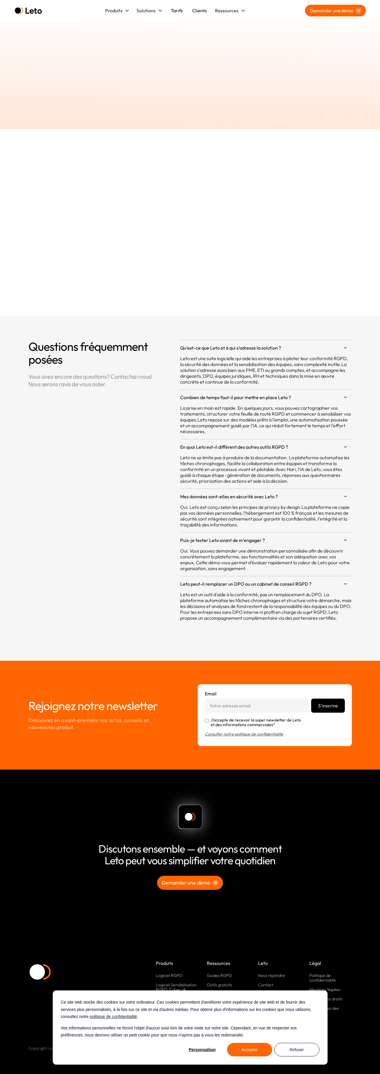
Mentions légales (324, 989)
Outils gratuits (219, 984)
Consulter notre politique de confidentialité (244, 734)
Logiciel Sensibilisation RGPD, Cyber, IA (176, 987)
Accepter (249, 1049)
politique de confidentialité (113, 1016)
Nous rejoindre (271, 975)
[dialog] (190, 1027)
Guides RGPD (219, 975)
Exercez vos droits (325, 999)
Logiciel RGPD (169, 975)
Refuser (296, 1049)
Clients (199, 10)
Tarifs (177, 10)
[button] (117, 10)
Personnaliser (202, 1049)
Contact (265, 984)
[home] (28, 11)
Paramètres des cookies (324, 1011)
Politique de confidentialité (322, 978)
